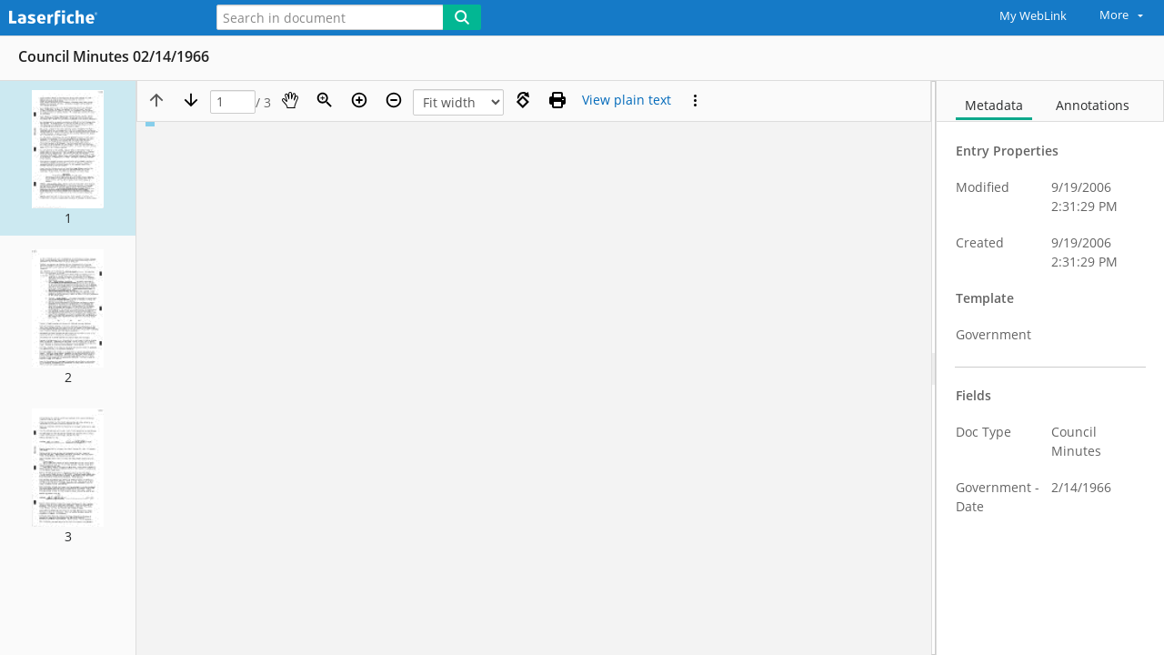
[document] (1050, 368)
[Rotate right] (522, 100)
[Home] (95, 18)
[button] (67, 158)
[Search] (462, 17)
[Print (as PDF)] (557, 100)
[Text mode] (627, 100)
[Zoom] (324, 100)
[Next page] (191, 100)
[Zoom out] (393, 100)
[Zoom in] (359, 100)
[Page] (233, 102)
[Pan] (290, 100)
